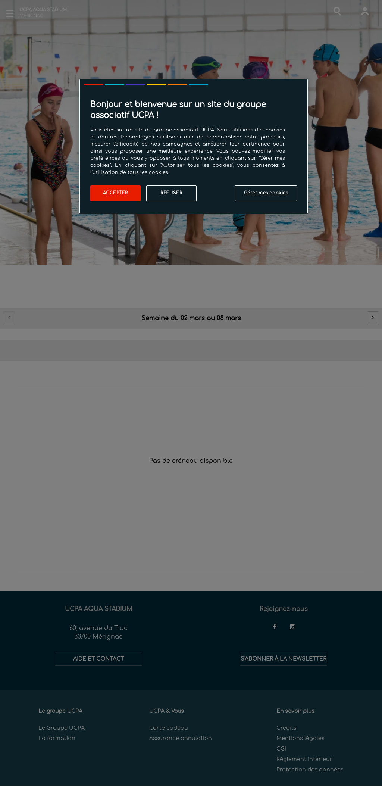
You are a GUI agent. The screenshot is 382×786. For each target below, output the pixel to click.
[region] (193, 146)
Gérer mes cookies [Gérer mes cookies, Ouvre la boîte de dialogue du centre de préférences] (266, 193)
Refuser (171, 193)
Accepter (115, 193)
